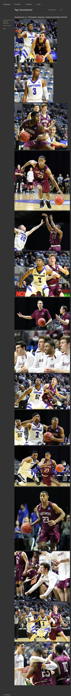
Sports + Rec (6, 23)
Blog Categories (51, 9)
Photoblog (17, 4)
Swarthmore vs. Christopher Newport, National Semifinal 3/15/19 (40, 17)
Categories (29, 4)
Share (4, 28)
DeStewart (6, 4)
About (38, 4)
